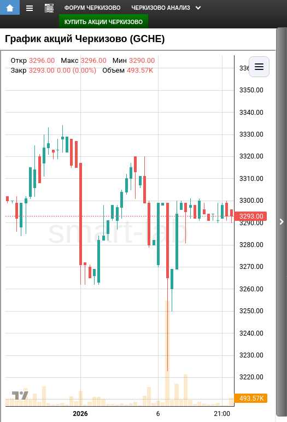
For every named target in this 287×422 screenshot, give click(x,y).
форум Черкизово (93, 8)
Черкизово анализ (161, 8)
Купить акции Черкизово (104, 22)
